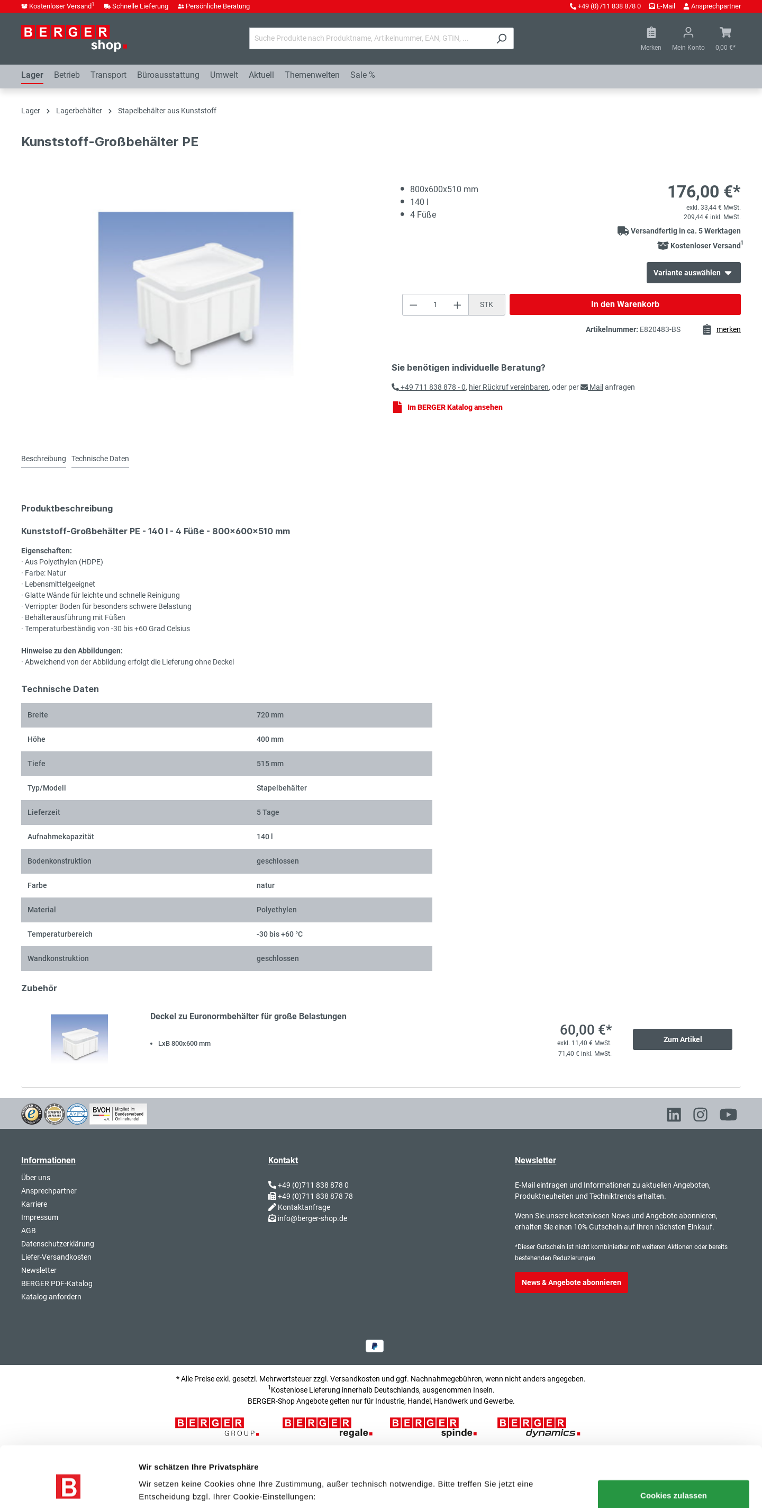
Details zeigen (164, 1487)
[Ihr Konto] (688, 38)
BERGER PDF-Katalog (57, 1283)
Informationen (48, 1160)
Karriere (34, 1204)
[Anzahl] (435, 305)
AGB (28, 1230)
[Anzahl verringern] (413, 305)
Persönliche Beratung (218, 6)
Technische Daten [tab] (100, 458)
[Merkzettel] (651, 38)
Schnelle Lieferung (140, 6)
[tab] (43, 459)
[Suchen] (501, 38)
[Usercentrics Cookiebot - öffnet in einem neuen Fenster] (68, 1487)
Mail (591, 387)
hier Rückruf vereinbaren (509, 387)
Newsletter (39, 1270)
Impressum (39, 1217)
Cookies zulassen (673, 1443)
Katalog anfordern (51, 1296)
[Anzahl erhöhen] (458, 305)
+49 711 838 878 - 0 (429, 387)
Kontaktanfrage (304, 1207)
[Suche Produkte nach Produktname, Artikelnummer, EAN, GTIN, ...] (369, 38)
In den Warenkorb (625, 304)
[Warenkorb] (725, 38)
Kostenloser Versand (62, 6)
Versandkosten (355, 1379)
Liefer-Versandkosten (56, 1257)
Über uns (35, 1177)
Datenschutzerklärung (57, 1244)
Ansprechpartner (716, 6)
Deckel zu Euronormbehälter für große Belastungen (248, 1016)
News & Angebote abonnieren (571, 1282)
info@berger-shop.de (312, 1218)
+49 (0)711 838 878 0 (609, 6)
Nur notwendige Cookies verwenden (269, 1487)
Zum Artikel (683, 1039)
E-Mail (666, 6)
